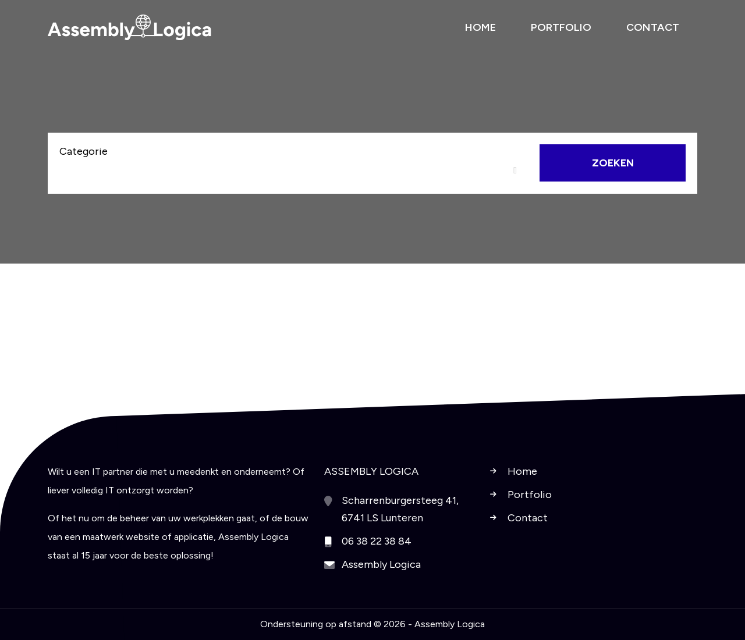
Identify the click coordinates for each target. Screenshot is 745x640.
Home (522, 471)
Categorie (83, 151)
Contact (528, 517)
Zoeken (613, 163)
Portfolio (530, 494)
